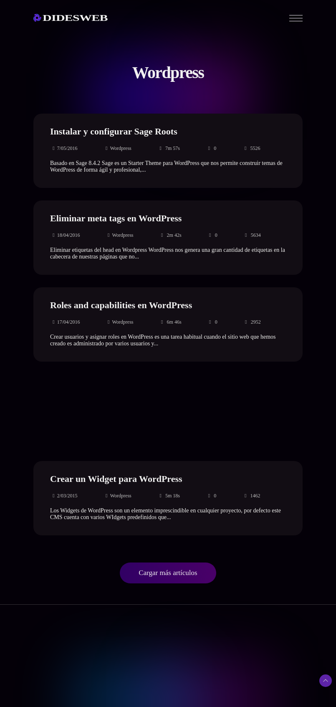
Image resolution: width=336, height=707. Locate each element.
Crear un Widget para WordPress (116, 479)
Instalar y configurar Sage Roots (113, 131)
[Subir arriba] (325, 680)
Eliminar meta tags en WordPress (116, 218)
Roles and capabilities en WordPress (121, 305)
